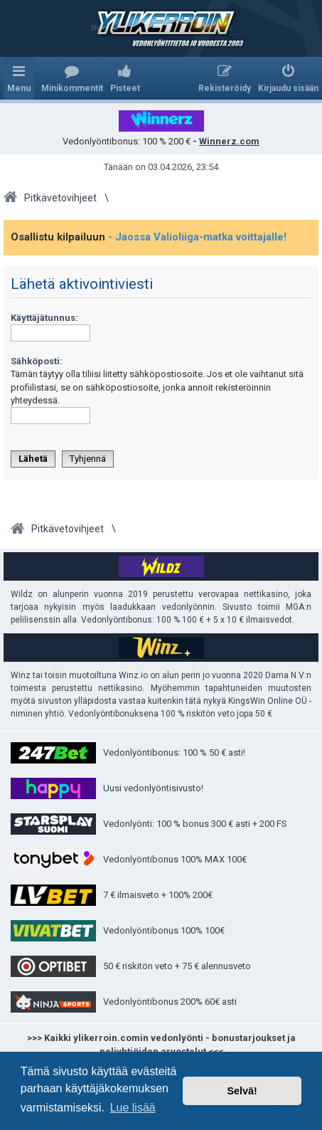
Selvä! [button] (242, 1091)
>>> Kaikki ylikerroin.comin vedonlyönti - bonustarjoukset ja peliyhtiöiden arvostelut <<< (161, 1045)
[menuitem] (72, 78)
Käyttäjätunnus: (44, 317)
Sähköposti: (37, 361)
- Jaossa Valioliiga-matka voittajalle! (197, 237)
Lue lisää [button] (133, 1108)
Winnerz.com (229, 141)
